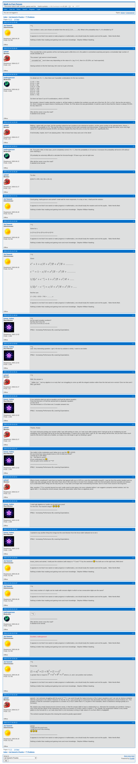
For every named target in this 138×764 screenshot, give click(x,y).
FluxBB (132, 758)
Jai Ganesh (8, 26)
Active (123, 12)
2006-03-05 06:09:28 (10, 529)
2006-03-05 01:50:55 (10, 343)
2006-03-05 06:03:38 (10, 501)
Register (32, 9)
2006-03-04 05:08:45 (10, 48)
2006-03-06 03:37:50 (10, 633)
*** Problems (30, 17)
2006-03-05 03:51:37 (10, 448)
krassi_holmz (9, 318)
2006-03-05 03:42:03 (10, 424)
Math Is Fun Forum (13, 4)
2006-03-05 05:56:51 (10, 477)
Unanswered (130, 12)
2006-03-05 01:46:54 (10, 315)
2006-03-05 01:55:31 (10, 372)
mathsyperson (9, 78)
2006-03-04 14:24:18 (10, 122)
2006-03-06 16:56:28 (10, 658)
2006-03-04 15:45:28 (10, 172)
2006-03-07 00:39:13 (10, 722)
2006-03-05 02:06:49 (10, 396)
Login (38, 9)
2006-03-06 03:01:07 (10, 583)
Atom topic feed (129, 756)
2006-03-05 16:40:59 (10, 558)
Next (17, 19)
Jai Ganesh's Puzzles (16, 17)
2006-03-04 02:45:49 (10, 22)
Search (25, 9)
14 (15, 19)
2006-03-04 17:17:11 (10, 196)
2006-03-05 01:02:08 (10, 221)
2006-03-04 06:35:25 (10, 74)
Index (5, 9)
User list (12, 9)
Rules (18, 9)
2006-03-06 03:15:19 (10, 609)
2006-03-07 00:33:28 (10, 695)
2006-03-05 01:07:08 (10, 251)
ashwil (6, 52)
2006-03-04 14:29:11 (10, 146)
